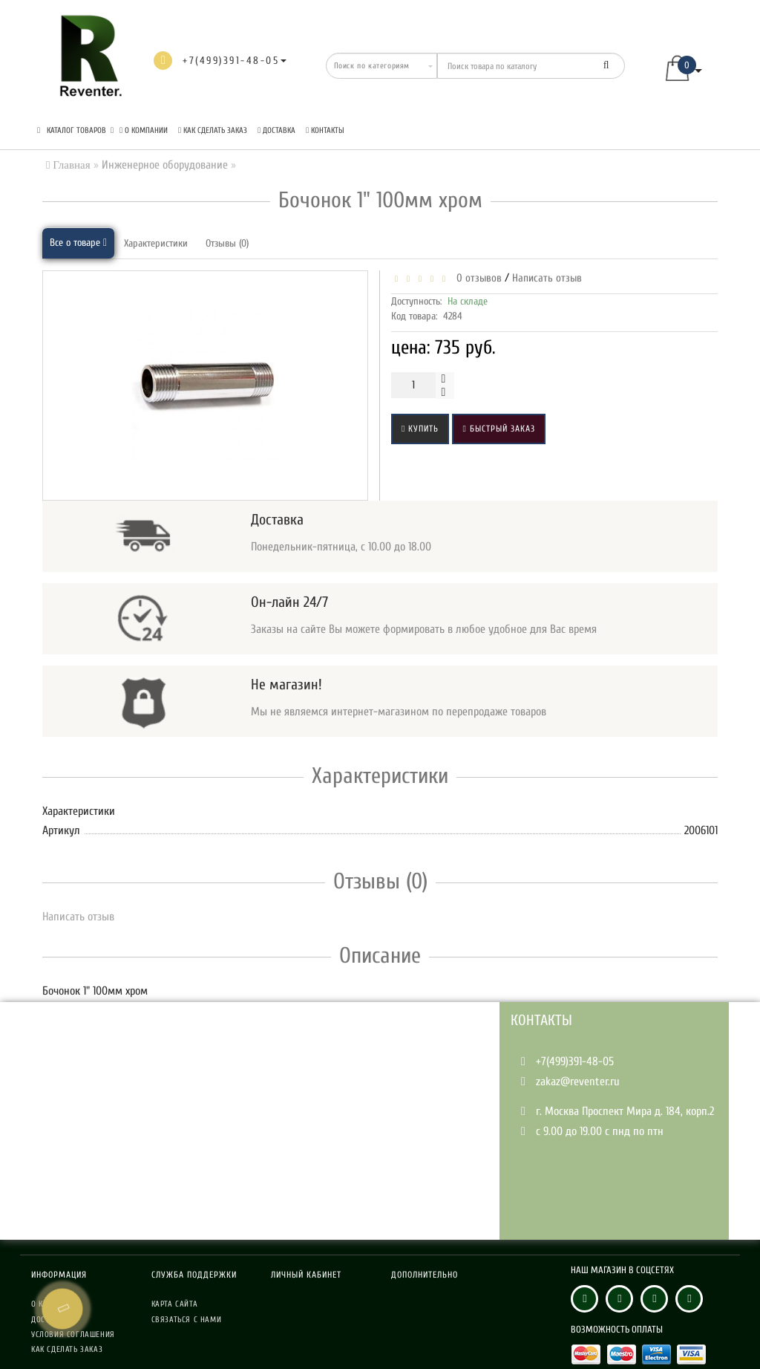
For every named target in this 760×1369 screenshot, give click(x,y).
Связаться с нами (186, 1319)
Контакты (325, 130)
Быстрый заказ (498, 428)
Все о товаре (78, 242)
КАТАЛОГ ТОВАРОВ (75, 130)
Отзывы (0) (227, 243)
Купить (420, 428)
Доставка (276, 130)
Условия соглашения (73, 1334)
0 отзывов (476, 278)
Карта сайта (174, 1304)
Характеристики (156, 243)
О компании (143, 130)
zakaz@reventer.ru (578, 1081)
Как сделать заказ (212, 130)
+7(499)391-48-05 (575, 1061)
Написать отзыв (547, 278)
